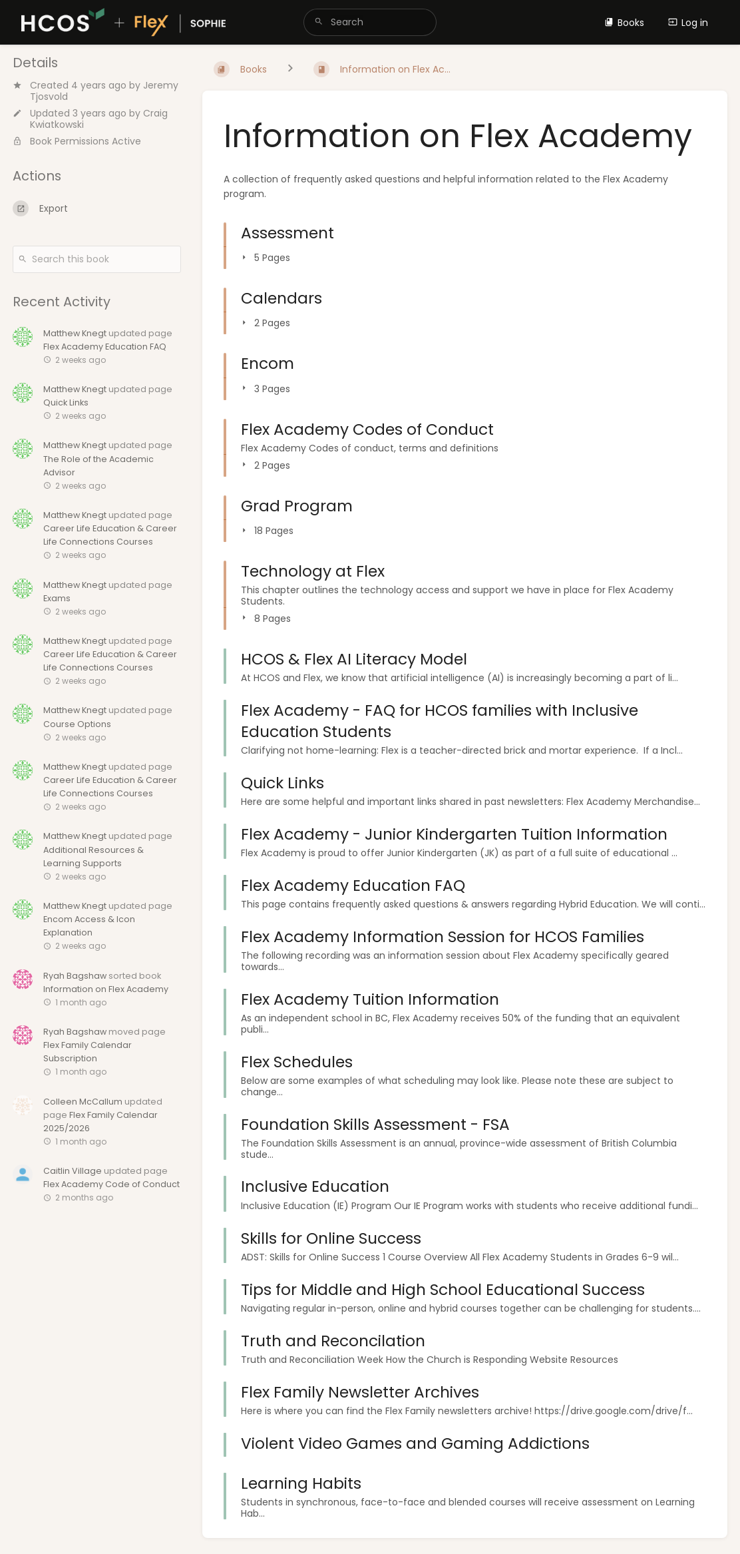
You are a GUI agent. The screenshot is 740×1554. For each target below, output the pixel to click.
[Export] (97, 208)
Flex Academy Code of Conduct (111, 1184)
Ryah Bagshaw (74, 975)
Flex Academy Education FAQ (104, 346)
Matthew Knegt (74, 333)
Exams (57, 598)
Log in (688, 22)
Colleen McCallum (82, 1101)
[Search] (318, 22)
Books (624, 22)
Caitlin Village (72, 1170)
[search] (370, 22)
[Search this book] (97, 259)
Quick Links (66, 402)
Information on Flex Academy (105, 989)
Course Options (77, 724)
